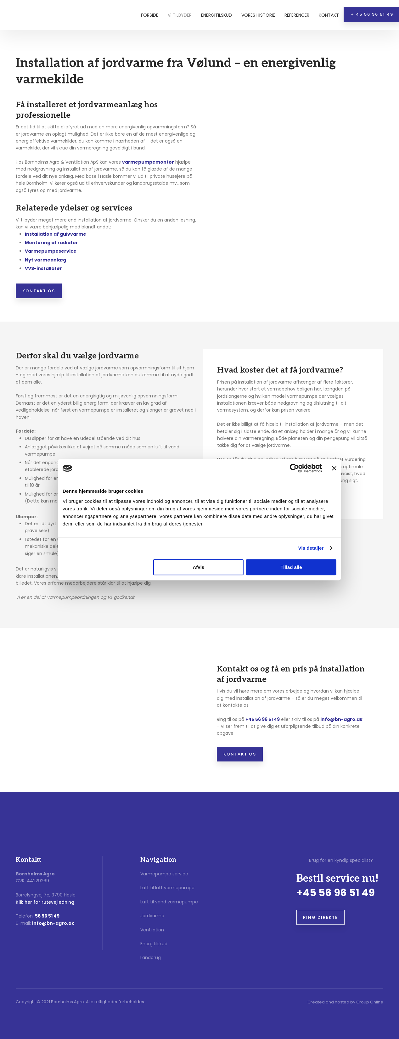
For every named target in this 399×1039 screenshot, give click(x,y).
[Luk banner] (334, 468)
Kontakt (329, 15)
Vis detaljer (311, 548)
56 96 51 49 (47, 916)
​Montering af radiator (51, 242)
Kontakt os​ (38, 291)
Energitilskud (216, 15)
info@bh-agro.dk (341, 719)
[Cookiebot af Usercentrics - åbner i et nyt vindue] (294, 468)
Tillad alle (291, 567)
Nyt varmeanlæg (45, 260)
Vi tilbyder (180, 15)
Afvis (199, 567)
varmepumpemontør (148, 162)
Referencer (296, 15)
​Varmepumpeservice (50, 251)
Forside (149, 15)
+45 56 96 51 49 (262, 719)
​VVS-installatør (43, 268)
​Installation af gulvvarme (55, 234)
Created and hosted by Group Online (345, 1002)
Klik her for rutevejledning (45, 902)
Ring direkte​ (320, 917)
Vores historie (258, 15)
